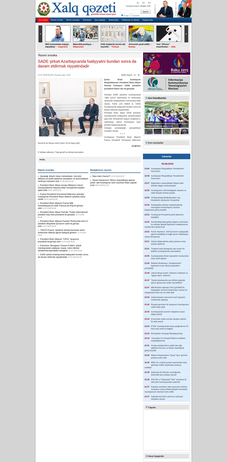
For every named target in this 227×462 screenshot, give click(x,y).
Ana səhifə (43, 20)
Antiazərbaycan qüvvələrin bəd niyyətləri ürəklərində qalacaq (168, 298)
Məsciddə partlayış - (83, 45)
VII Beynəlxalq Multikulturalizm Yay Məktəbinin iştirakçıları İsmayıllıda (165, 199)
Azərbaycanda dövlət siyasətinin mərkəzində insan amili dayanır (170, 257)
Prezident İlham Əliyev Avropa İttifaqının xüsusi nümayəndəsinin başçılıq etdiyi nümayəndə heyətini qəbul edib (61, 187)
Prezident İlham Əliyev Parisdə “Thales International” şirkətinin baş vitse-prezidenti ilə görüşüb (63, 213)
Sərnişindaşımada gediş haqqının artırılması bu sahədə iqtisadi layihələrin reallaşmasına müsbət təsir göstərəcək (166, 224)
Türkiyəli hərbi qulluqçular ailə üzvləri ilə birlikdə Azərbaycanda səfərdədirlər (168, 250)
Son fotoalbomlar (157, 98)
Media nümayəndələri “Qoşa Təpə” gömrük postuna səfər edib (169, 356)
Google (125, 16)
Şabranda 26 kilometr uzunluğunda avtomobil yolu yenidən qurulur (165, 373)
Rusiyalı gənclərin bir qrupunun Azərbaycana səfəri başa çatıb (170, 305)
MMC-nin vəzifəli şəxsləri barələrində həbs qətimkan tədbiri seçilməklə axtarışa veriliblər (166, 365)
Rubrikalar (87, 20)
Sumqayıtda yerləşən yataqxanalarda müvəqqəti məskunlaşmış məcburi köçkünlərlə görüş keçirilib (163, 207)
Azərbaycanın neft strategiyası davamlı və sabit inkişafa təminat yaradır (168, 191)
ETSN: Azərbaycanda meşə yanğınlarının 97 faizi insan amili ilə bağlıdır (169, 327)
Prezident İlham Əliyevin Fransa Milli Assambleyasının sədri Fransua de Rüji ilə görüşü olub (60, 205)
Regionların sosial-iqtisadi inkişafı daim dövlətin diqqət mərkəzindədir (167, 184)
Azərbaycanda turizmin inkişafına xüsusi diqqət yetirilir (168, 313)
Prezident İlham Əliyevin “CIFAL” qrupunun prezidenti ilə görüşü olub (58, 240)
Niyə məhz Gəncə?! (101, 176)
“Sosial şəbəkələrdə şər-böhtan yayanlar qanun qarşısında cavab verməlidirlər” (168, 281)
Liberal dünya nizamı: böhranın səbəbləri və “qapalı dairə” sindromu (169, 274)
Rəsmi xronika (57, 20)
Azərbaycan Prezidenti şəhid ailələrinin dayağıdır (167, 216)
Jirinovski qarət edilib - (140, 45)
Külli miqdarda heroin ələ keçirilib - (113, 45)
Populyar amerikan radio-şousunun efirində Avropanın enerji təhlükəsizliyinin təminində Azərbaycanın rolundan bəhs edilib (166, 389)
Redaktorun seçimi (100, 170)
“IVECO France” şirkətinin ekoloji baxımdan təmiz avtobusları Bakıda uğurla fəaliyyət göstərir (61, 231)
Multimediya (113, 20)
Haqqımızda (147, 20)
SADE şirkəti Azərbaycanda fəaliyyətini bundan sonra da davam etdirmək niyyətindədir (63, 255)
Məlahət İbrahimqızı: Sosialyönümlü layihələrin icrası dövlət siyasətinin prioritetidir (163, 265)
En (143, 3)
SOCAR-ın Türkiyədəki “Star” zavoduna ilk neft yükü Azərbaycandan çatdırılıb (168, 380)
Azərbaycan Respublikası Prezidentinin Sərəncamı (167, 170)
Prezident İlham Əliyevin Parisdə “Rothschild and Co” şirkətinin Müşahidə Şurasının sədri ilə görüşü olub (63, 223)
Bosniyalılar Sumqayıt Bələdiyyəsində (167, 333)
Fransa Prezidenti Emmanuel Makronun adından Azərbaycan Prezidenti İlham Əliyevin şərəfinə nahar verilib (61, 196)
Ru (149, 3)
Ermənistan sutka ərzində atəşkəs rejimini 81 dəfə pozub (168, 320)
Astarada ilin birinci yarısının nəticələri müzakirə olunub (167, 397)
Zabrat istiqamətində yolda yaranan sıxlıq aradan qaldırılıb (168, 242)
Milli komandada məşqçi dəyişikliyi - (57, 45)
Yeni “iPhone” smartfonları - (165, 45)
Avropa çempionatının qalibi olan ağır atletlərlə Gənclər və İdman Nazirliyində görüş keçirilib (164, 348)
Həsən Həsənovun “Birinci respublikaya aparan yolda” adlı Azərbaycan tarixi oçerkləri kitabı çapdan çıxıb (113, 182)
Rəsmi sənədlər (73, 20)
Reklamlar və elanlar (130, 20)
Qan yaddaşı (100, 20)
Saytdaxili (134, 16)
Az (138, 3)
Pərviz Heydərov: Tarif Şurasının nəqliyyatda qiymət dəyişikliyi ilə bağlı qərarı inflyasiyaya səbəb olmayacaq (166, 234)
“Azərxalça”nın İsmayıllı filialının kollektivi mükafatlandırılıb (168, 339)
